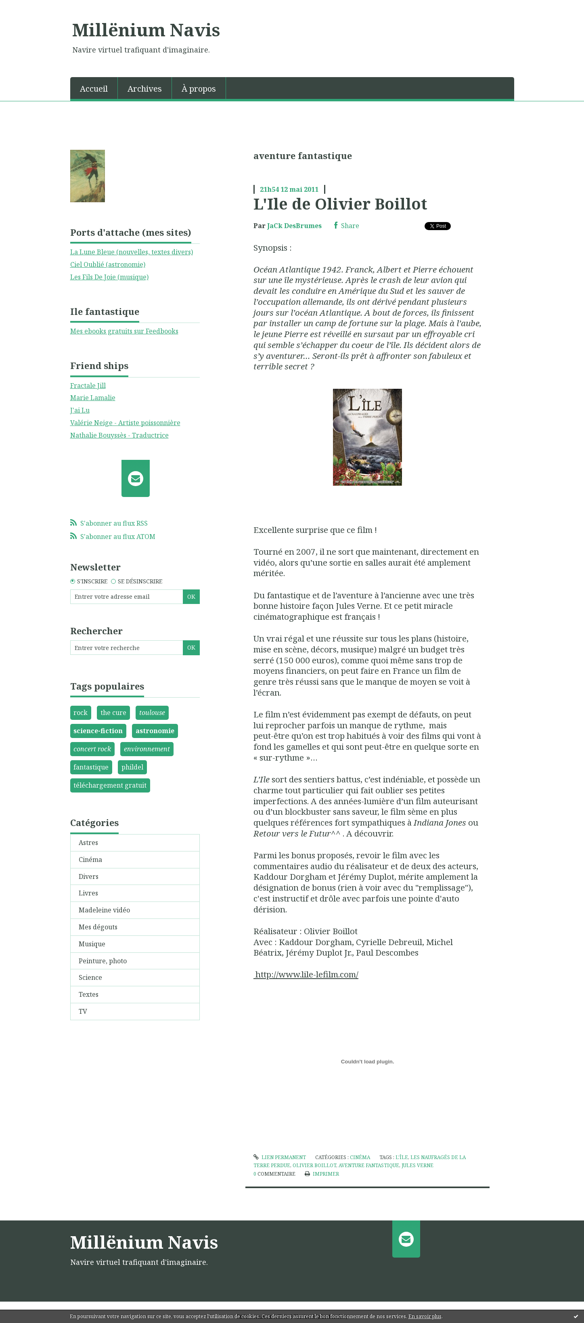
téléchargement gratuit (110, 785)
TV (83, 1011)
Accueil (94, 88)
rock (80, 712)
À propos (199, 88)
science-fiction (98, 730)
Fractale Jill (88, 385)
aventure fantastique (369, 1165)
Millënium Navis (146, 29)
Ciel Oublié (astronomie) (107, 264)
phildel (132, 767)
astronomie (155, 730)
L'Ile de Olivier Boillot (340, 203)
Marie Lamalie (92, 397)
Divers (88, 876)
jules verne (417, 1165)
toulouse (152, 712)
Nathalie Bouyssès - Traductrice (119, 435)
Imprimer (322, 1173)
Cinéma (90, 859)
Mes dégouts (98, 927)
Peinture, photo (103, 960)
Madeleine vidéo (104, 910)
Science (90, 977)
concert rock (92, 748)
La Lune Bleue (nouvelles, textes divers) (131, 251)
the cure (113, 712)
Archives (145, 88)
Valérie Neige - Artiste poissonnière (125, 422)
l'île (402, 1157)
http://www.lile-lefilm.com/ (305, 974)
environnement (147, 748)
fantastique (91, 767)
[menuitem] (94, 88)
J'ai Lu (80, 410)
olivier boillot (314, 1165)
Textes (88, 994)
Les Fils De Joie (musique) (109, 277)
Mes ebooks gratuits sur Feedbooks (124, 331)
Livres (88, 893)
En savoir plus (425, 1316)
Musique (92, 943)
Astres (88, 842)
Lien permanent (279, 1157)
